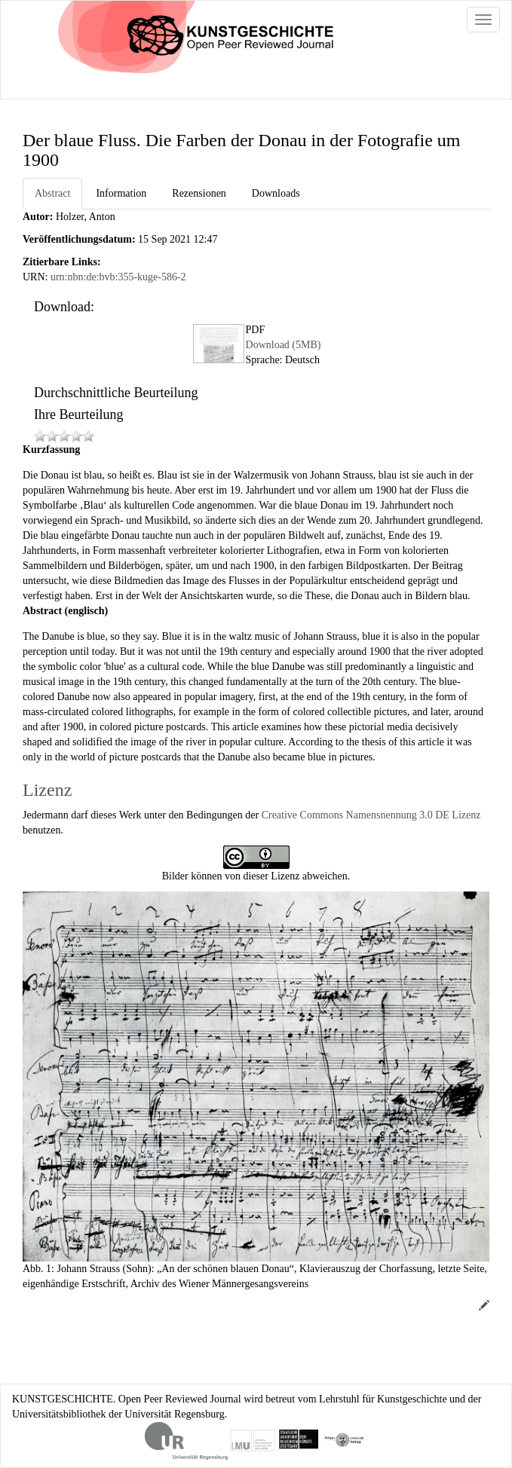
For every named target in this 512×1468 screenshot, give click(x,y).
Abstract (52, 193)
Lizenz (47, 790)
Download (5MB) (283, 344)
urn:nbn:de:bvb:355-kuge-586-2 (118, 277)
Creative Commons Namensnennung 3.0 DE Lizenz (371, 815)
